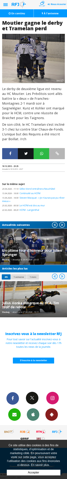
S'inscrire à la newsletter (33, 360)
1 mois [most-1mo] (33, 277)
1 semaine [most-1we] (19, 277)
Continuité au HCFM (21, 193)
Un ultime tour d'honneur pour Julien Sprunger (32, 252)
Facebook (12, 398)
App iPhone (33, 414)
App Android (51, 414)
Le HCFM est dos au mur (23, 205)
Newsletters (14, 414)
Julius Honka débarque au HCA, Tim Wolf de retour (30, 305)
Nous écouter (58, 4)
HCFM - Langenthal (20, 209)
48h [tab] (6, 277)
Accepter (33, 472)
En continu (17, 13)
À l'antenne (50, 13)
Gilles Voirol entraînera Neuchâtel (28, 188)
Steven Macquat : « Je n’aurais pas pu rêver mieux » (33, 199)
